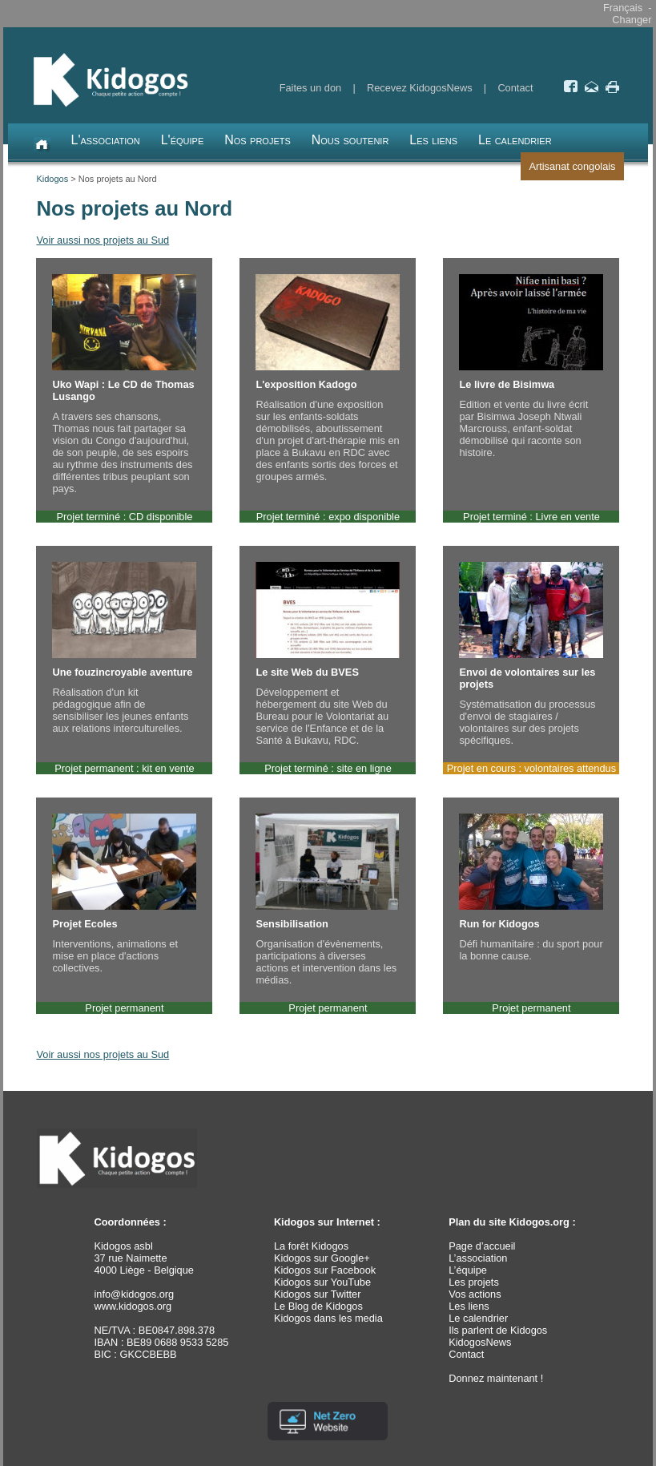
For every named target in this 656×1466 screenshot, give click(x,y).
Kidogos (52, 179)
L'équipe (182, 140)
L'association (104, 140)
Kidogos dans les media (328, 1318)
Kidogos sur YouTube (322, 1282)
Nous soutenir (350, 140)
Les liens (433, 140)
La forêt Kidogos (311, 1246)
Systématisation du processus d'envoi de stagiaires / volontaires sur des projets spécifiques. (531, 654)
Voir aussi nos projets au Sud (102, 240)
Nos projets (257, 140)
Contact (515, 88)
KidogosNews (480, 1342)
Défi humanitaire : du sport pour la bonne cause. (531, 888)
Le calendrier (515, 140)
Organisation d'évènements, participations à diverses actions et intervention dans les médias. (328, 900)
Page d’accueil (482, 1246)
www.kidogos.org (132, 1306)
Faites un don (311, 88)
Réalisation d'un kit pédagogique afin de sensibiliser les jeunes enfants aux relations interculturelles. (124, 648)
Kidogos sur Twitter (317, 1294)
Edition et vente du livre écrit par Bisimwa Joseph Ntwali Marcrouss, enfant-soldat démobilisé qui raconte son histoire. (531, 366)
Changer (631, 20)
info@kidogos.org (134, 1294)
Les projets (474, 1282)
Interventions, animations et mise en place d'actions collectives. (124, 894)
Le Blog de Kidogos (318, 1306)
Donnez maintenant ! (496, 1378)
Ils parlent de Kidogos (498, 1330)
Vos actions (475, 1294)
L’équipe (468, 1270)
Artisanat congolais (572, 166)
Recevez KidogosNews (420, 88)
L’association (478, 1258)
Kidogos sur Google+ (322, 1258)
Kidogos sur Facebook (325, 1270)
